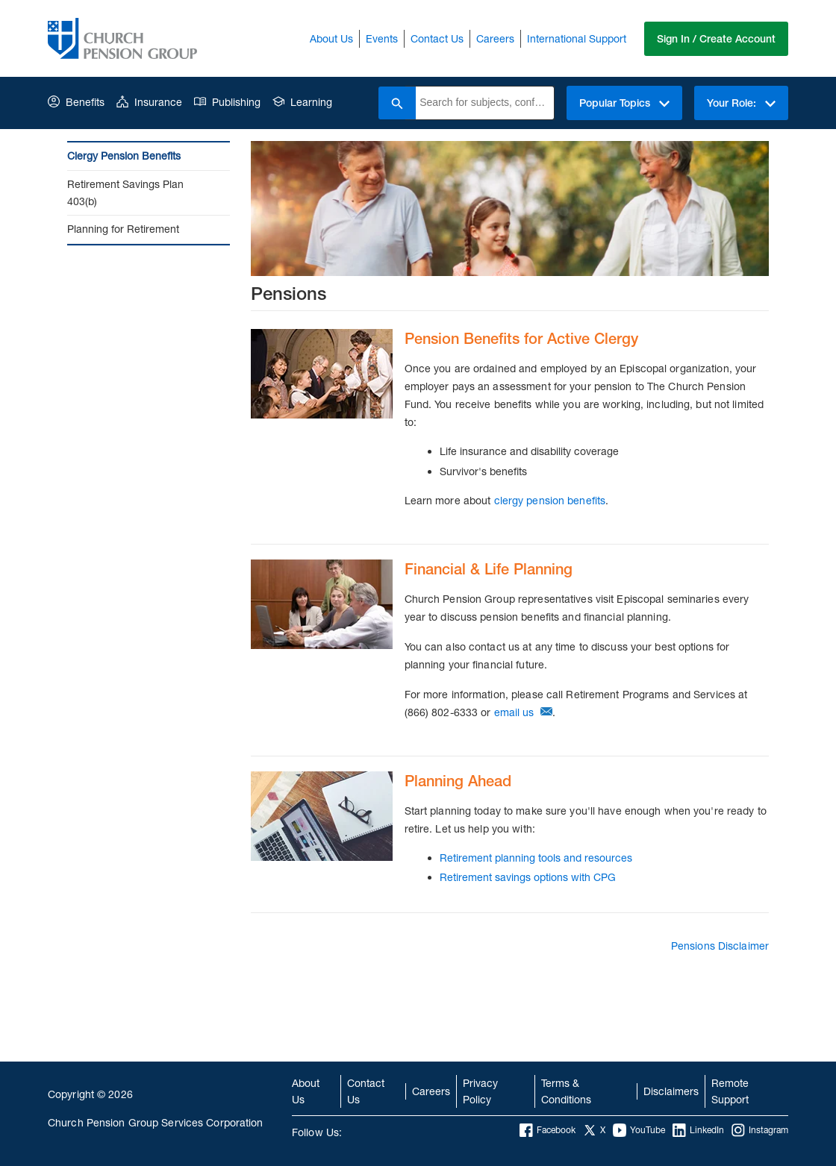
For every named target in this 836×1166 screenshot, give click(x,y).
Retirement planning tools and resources (536, 857)
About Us (331, 38)
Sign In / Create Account (716, 39)
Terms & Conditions (566, 1091)
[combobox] (485, 103)
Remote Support (730, 1091)
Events (382, 38)
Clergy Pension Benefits (124, 155)
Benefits (76, 101)
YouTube (639, 1130)
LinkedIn (698, 1130)
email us (514, 712)
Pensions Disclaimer (720, 945)
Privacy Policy (480, 1091)
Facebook (547, 1130)
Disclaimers (671, 1091)
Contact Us (437, 38)
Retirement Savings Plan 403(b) (125, 192)
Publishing (227, 101)
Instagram (760, 1130)
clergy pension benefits (550, 500)
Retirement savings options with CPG (528, 877)
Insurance (149, 101)
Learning (302, 101)
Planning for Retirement (123, 228)
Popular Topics (624, 103)
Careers (495, 38)
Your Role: (741, 103)
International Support (576, 38)
